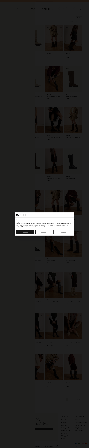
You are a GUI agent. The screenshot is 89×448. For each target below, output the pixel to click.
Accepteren (25, 232)
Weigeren (63, 232)
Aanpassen (44, 232)
